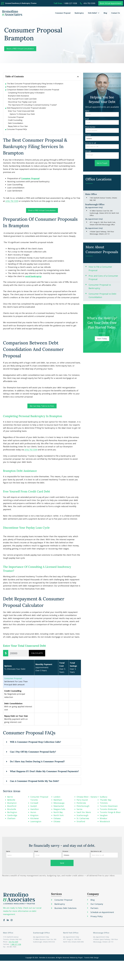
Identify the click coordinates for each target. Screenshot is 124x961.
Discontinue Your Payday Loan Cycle (22, 102)
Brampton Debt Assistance (18, 96)
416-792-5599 (13, 942)
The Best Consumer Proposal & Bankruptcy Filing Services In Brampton (35, 83)
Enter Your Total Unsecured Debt (21, 111)
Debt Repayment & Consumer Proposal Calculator (26, 108)
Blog (105, 13)
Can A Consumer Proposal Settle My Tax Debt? (34, 781)
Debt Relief (93, 13)
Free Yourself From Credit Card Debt (22, 99)
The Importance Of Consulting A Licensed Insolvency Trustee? (32, 105)
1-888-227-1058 (15, 945)
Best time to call (90, 143)
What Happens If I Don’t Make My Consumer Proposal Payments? (44, 771)
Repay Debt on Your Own (18, 126)
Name (87, 111)
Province (88, 135)
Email (87, 119)
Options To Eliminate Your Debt (22, 114)
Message (88, 151)
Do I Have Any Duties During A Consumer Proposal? (37, 761)
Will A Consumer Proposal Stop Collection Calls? (35, 742)
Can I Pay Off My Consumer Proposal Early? (33, 752)
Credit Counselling (15, 120)
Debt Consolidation (15, 123)
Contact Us (115, 13)
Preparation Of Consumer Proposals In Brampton (26, 86)
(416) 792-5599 (31, 450)
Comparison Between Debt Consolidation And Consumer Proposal (33, 89)
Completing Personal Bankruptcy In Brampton (26, 93)
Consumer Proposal (62, 13)
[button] (78, 77)
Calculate (37, 653)
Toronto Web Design (91, 958)
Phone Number (90, 127)
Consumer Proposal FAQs (17, 129)
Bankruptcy (79, 13)
